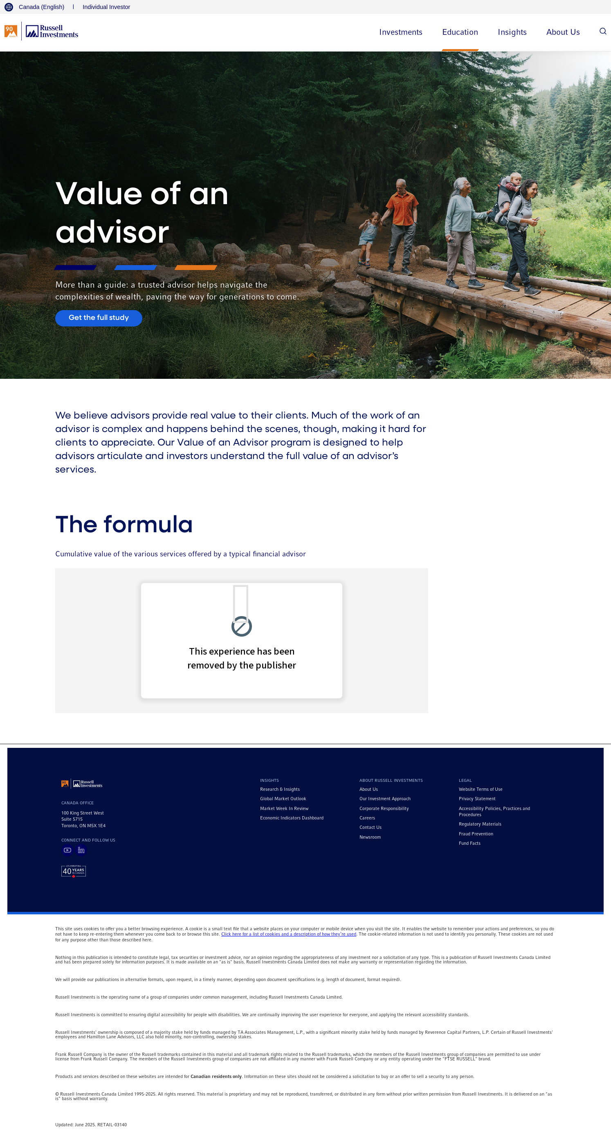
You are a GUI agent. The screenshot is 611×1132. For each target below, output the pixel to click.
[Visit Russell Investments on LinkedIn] (81, 850)
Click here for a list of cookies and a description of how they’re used (288, 934)
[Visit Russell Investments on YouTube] (67, 850)
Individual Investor (106, 7)
